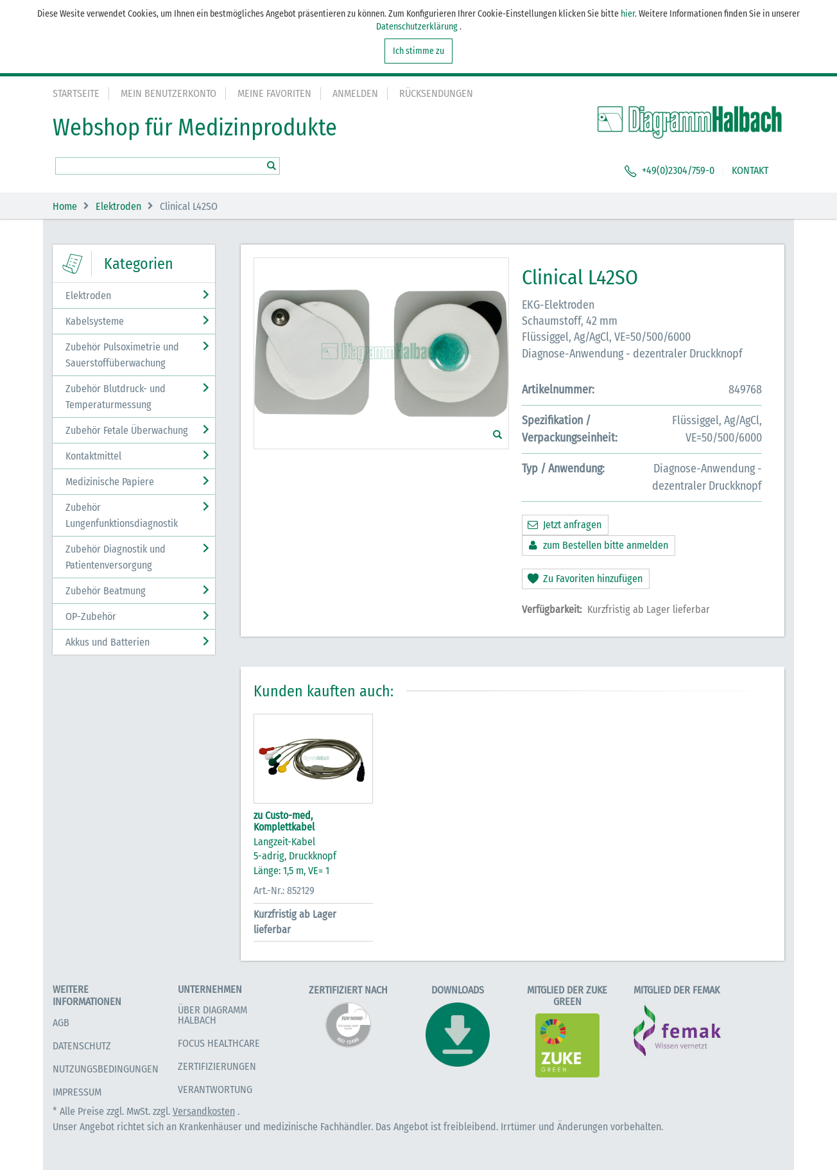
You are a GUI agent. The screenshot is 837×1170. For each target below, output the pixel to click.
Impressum (77, 1092)
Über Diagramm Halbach (212, 1015)
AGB (61, 1023)
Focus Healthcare (219, 1043)
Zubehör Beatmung (105, 591)
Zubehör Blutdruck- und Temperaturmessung (115, 397)
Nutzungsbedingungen (106, 1069)
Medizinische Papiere (109, 482)
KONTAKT (750, 170)
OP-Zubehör (90, 616)
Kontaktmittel (93, 456)
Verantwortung (215, 1089)
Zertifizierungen (217, 1066)
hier (628, 13)
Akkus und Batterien (107, 642)
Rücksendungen (436, 93)
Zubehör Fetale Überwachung (126, 430)
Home (65, 206)
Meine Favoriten (274, 93)
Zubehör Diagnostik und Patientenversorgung (115, 557)
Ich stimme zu (418, 51)
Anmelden (355, 93)
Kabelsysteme (94, 321)
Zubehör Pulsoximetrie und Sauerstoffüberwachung (122, 355)
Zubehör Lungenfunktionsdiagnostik (121, 515)
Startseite (76, 93)
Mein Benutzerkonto (168, 93)
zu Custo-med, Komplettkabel (284, 821)
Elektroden (118, 206)
